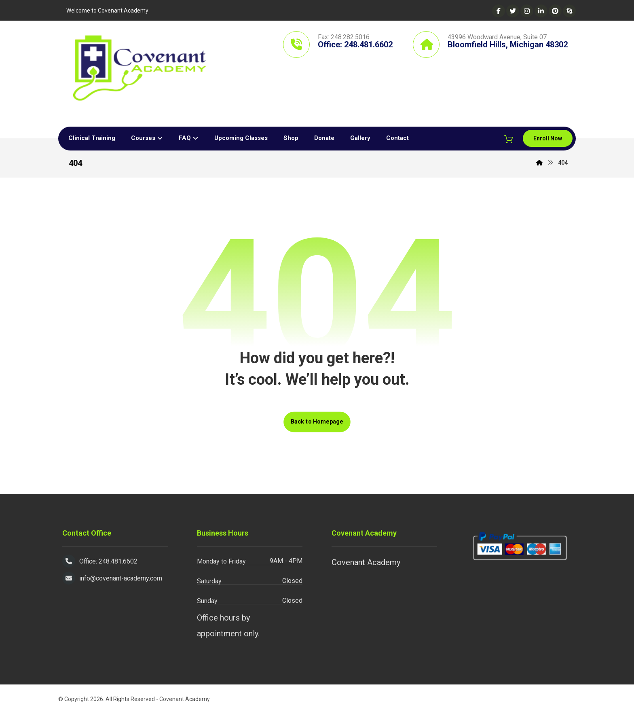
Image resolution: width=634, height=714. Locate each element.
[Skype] (569, 10)
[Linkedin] (541, 10)
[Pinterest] (555, 10)
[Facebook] (498, 10)
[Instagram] (526, 10)
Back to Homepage (317, 422)
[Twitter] (512, 10)
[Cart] (508, 139)
